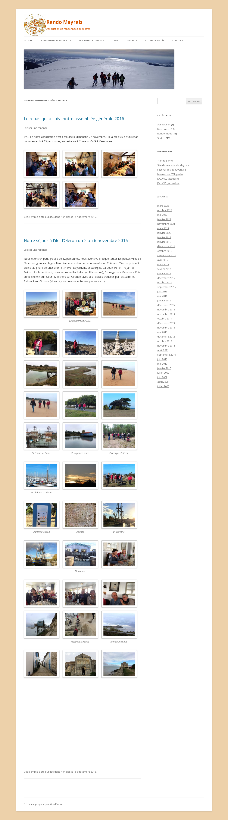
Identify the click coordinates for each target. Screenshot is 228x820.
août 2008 (162, 381)
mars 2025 (163, 205)
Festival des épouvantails (171, 169)
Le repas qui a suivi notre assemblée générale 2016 (74, 118)
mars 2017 (163, 264)
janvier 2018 (164, 241)
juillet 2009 (163, 372)
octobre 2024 (164, 210)
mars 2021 (163, 228)
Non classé (67, 216)
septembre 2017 (166, 255)
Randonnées (164, 133)
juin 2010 (162, 359)
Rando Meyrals (64, 22)
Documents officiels (91, 40)
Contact (177, 40)
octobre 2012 (164, 341)
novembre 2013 (166, 327)
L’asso (115, 40)
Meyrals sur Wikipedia (170, 174)
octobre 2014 (164, 318)
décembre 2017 (166, 246)
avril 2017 (162, 260)
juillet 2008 (163, 386)
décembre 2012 (166, 336)
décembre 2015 (166, 305)
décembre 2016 (166, 278)
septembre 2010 (166, 354)
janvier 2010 (164, 368)
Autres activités (154, 40)
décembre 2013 (166, 323)
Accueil (28, 40)
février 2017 (164, 269)
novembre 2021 (166, 223)
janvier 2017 (164, 273)
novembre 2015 (166, 309)
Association (163, 124)
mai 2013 (162, 332)
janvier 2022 (164, 219)
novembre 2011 (166, 345)
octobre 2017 (164, 251)
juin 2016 (162, 291)
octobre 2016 (164, 282)
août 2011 (162, 350)
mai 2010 (162, 363)
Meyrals (132, 40)
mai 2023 (162, 214)
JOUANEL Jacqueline (168, 178)
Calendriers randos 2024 (56, 40)
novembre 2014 (166, 314)
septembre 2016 (166, 287)
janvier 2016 (164, 300)
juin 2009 (162, 377)
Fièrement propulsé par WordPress (43, 804)
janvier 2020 (164, 232)
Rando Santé (165, 160)
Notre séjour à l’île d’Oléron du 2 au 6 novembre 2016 (76, 240)
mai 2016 (162, 296)
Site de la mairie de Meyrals (173, 165)
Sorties (161, 138)
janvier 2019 (164, 237)
